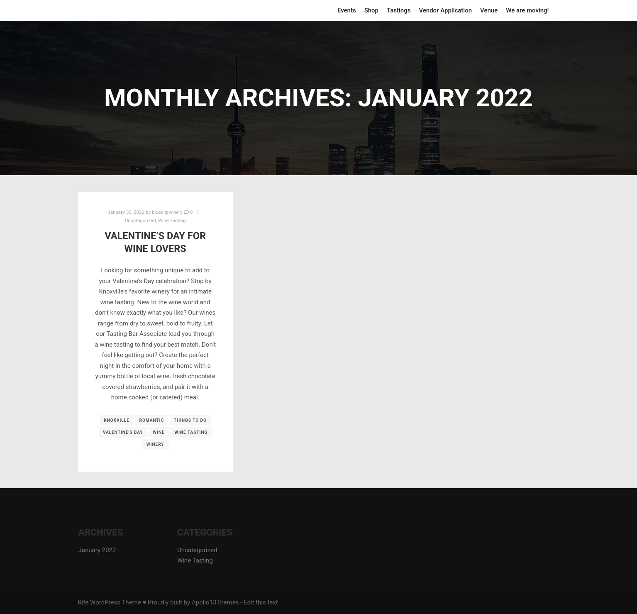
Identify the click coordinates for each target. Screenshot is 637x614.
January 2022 (97, 550)
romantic (151, 420)
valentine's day (123, 432)
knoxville (116, 420)
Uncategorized (140, 220)
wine (158, 432)
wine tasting (190, 432)
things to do (190, 420)
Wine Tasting (172, 220)
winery (155, 444)
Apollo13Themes (215, 602)
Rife (83, 602)
